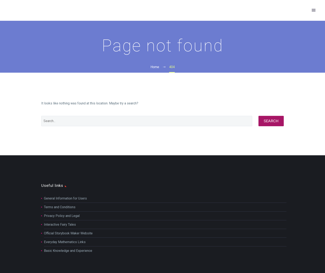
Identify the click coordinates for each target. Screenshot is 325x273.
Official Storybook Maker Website (68, 233)
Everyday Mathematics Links (65, 242)
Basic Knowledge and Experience (68, 251)
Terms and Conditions (59, 207)
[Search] (146, 121)
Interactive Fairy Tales (60, 224)
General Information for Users (65, 198)
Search (271, 121)
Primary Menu (313, 10)
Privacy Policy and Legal (62, 216)
